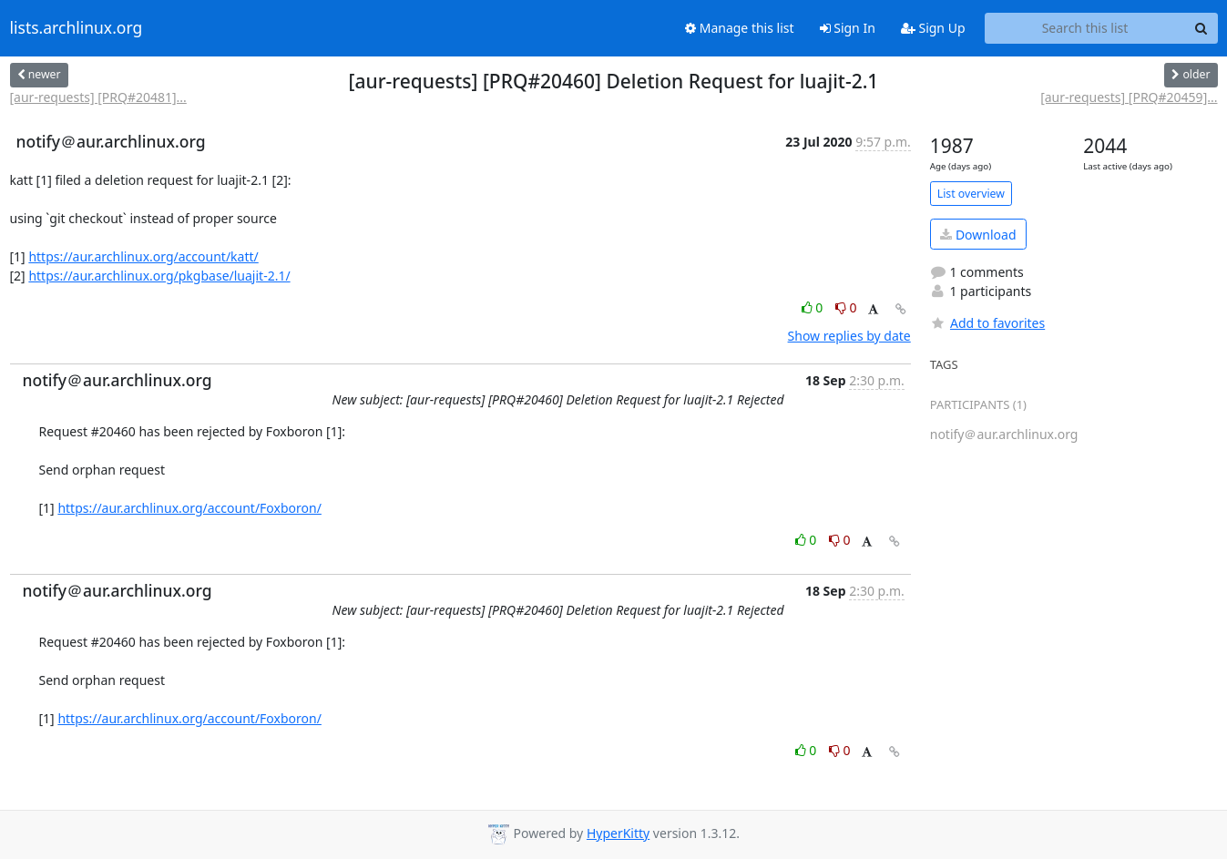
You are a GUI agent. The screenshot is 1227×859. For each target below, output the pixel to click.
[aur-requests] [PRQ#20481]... (98, 97)
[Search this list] (1085, 28)
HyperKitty (618, 833)
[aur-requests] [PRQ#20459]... (1128, 97)
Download (978, 234)
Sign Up (933, 27)
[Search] (1201, 28)
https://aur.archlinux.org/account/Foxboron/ (189, 507)
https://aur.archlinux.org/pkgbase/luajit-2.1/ (159, 275)
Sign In (847, 27)
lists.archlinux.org (76, 28)
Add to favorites (987, 323)
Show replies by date (849, 335)
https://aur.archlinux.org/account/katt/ (143, 256)
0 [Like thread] (814, 307)
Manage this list (739, 27)
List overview (971, 193)
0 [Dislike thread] (846, 307)
